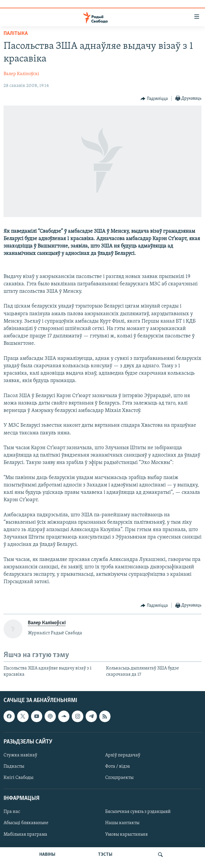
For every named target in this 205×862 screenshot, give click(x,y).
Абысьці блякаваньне (26, 823)
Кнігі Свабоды (18, 777)
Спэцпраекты (119, 777)
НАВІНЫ (47, 854)
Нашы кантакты (122, 823)
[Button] (154, 99)
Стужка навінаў (20, 755)
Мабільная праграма (25, 834)
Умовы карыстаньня (126, 834)
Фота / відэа (117, 766)
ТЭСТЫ (105, 854)
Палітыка (16, 33)
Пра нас (12, 811)
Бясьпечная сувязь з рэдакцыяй (138, 811)
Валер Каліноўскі (21, 74)
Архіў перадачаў (122, 755)
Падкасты (14, 766)
